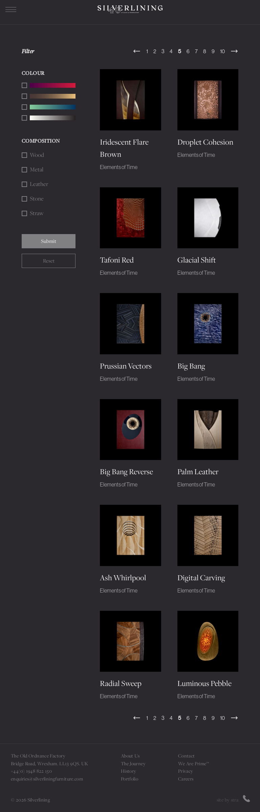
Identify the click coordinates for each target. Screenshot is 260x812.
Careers (186, 778)
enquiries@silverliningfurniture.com (47, 778)
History (128, 771)
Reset (49, 260)
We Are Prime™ (193, 763)
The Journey (133, 763)
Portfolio (129, 778)
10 (222, 51)
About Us (130, 755)
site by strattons (233, 799)
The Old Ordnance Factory (38, 755)
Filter (28, 51)
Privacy (185, 771)
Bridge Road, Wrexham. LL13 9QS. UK (49, 763)
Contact (186, 755)
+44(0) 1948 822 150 (31, 771)
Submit (48, 241)
